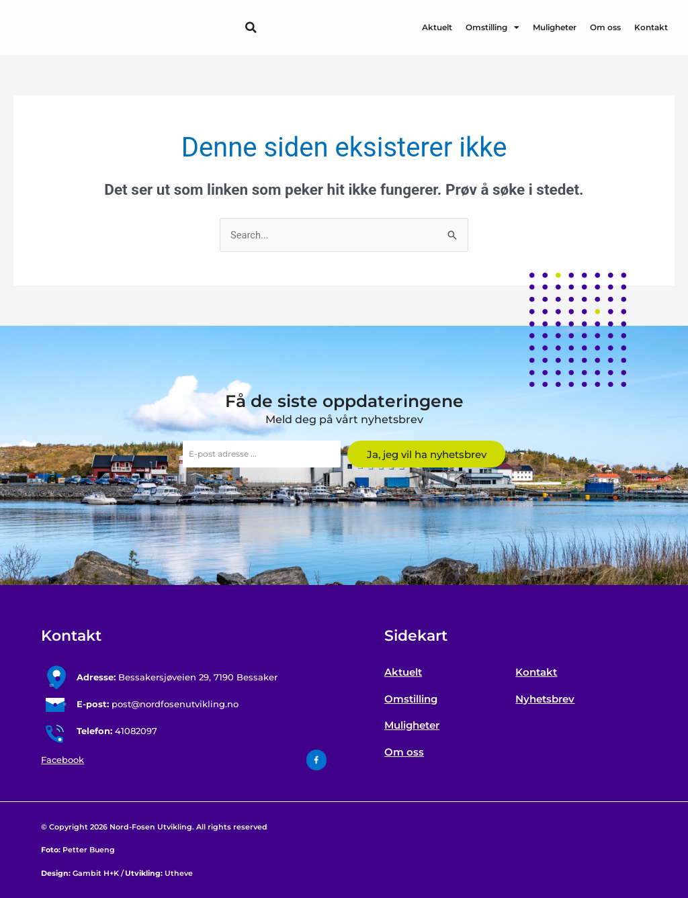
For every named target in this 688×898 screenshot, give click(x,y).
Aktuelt (437, 27)
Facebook (62, 760)
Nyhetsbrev (544, 698)
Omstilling (492, 27)
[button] (251, 27)
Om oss (605, 27)
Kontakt (651, 27)
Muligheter (554, 27)
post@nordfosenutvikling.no (158, 704)
